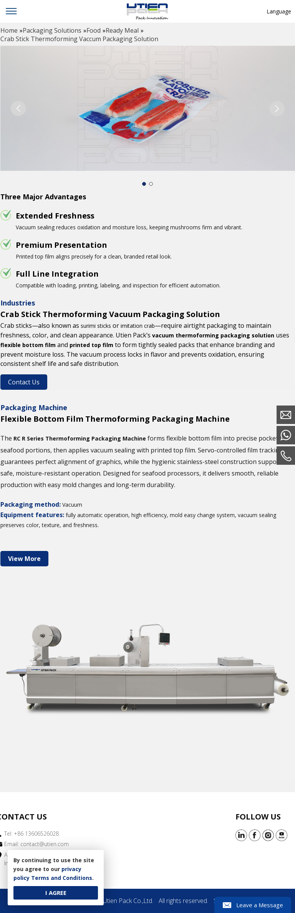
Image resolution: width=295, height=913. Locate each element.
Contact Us (24, 382)
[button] (277, 108)
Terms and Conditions (61, 877)
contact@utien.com (44, 844)
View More (24, 558)
